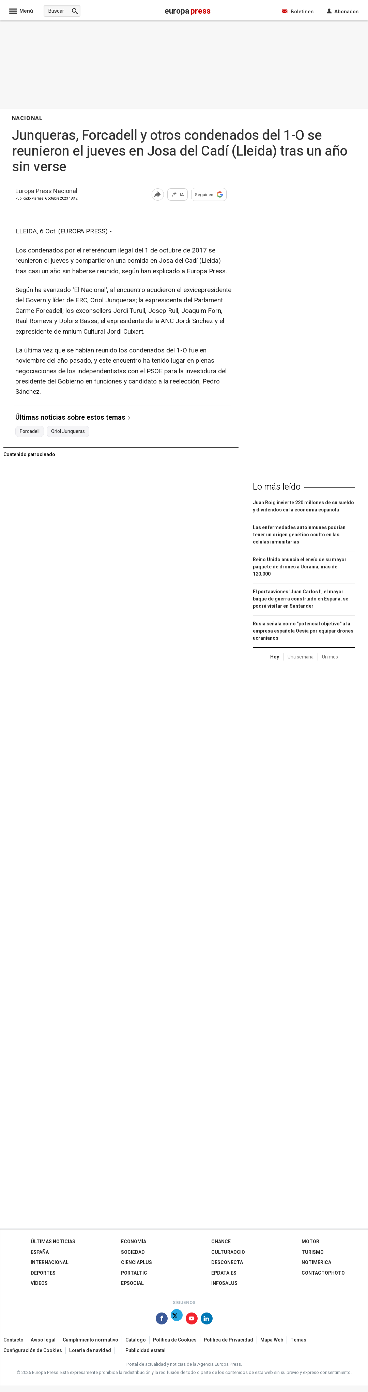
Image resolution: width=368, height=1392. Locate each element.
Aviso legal (43, 1340)
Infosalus (224, 1283)
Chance (221, 1241)
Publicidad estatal (145, 1350)
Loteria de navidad (90, 1350)
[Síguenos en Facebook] (162, 1320)
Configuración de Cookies (32, 1350)
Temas (298, 1340)
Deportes (43, 1273)
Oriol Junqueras (68, 431)
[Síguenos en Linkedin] (207, 1320)
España (40, 1252)
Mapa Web (271, 1340)
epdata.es (223, 1273)
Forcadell (30, 431)
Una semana (300, 657)
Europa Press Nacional (46, 191)
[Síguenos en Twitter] (177, 1320)
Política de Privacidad (228, 1340)
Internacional (49, 1262)
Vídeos (39, 1283)
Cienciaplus (136, 1262)
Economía (133, 1241)
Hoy (274, 657)
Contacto (13, 1340)
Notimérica (316, 1262)
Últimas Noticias (53, 1241)
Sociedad (133, 1252)
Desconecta (227, 1262)
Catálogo (135, 1340)
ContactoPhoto (323, 1273)
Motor (310, 1241)
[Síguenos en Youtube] (192, 1320)
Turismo (313, 1252)
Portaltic (134, 1273)
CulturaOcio (228, 1252)
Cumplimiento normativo (90, 1340)
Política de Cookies (175, 1340)
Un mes (330, 657)
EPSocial (132, 1283)
